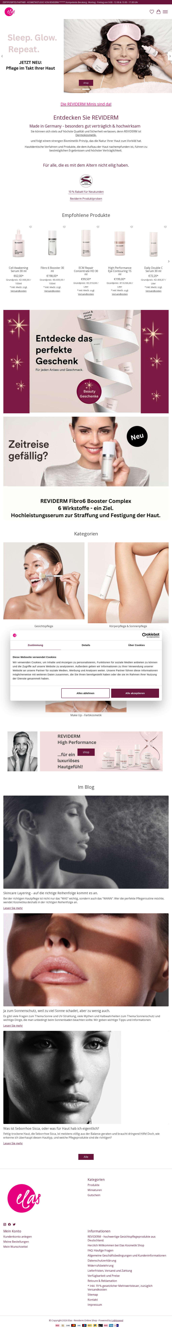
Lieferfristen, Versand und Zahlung (110, 1270)
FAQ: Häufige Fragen (100, 1250)
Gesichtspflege (44, 626)
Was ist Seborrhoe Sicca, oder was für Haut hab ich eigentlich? (51, 1128)
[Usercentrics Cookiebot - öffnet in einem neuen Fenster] (144, 635)
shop (86, 82)
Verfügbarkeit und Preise (104, 1276)
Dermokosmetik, (86, 135)
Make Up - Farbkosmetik (86, 715)
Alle (86, 1157)
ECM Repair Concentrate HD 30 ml (86, 271)
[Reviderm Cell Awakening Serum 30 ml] (18, 244)
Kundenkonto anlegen (17, 1236)
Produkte (93, 1185)
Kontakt (93, 1299)
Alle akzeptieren (135, 693)
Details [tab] (86, 644)
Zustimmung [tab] (35, 644)
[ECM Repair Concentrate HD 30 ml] (86, 244)
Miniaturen (95, 1190)
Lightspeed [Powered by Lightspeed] (117, 1320)
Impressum (95, 1305)
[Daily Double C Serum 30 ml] (153, 244)
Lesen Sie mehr (13, 908)
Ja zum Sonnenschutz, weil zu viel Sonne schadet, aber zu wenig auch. (56, 1010)
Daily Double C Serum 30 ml (153, 269)
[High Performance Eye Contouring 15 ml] (120, 244)
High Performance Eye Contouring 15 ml (119, 271)
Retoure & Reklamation (102, 1281)
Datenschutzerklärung (102, 1260)
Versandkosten (18, 290)
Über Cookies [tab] (136, 644)
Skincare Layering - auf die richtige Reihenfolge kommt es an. (50, 893)
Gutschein (94, 1195)
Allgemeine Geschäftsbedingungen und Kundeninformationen (127, 1255)
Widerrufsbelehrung (101, 1265)
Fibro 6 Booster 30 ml (52, 269)
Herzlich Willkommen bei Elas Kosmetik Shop (116, 1245)
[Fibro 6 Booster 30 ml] (52, 244)
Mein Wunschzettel (15, 1247)
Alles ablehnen (85, 693)
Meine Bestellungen (16, 1241)
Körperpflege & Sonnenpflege (128, 626)
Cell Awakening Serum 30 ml (18, 269)
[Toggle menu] (165, 11)
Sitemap (93, 1294)
